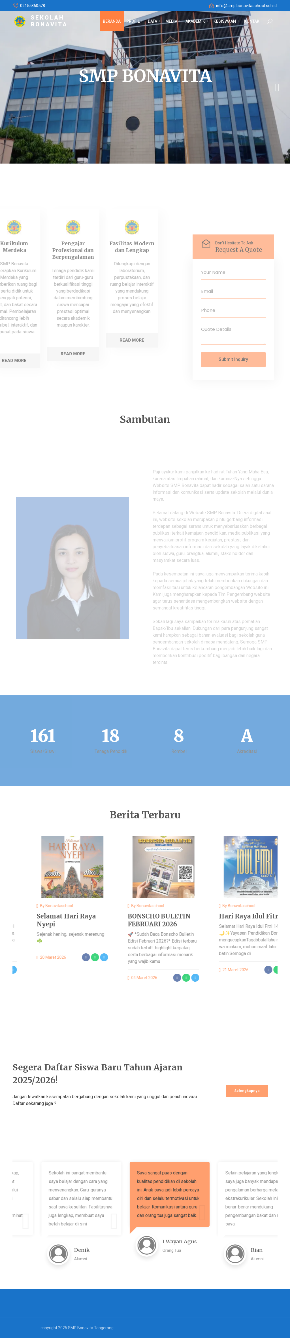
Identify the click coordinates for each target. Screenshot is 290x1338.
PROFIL (134, 21)
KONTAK (251, 21)
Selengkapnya (247, 1091)
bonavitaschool (90, 905)
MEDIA (172, 21)
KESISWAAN (226, 21)
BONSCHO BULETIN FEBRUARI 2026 (190, 920)
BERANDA (112, 21)
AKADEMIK (196, 21)
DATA (154, 21)
